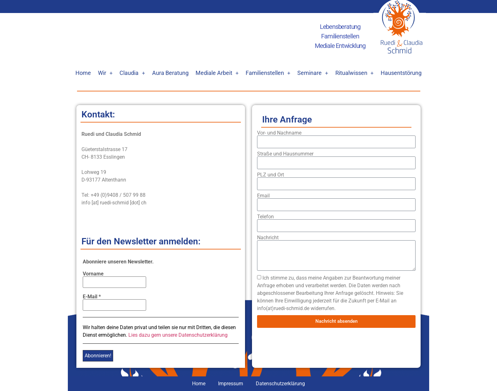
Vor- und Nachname (279, 133)
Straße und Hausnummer (285, 153)
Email (263, 195)
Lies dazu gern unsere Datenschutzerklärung (178, 335)
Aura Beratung (170, 73)
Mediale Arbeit (217, 73)
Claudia (132, 73)
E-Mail (92, 296)
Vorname (93, 273)
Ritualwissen (354, 73)
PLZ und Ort (270, 174)
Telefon (265, 216)
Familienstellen (268, 73)
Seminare (312, 73)
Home (83, 73)
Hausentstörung (401, 73)
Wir (105, 73)
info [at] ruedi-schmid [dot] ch (113, 203)
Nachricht (268, 237)
